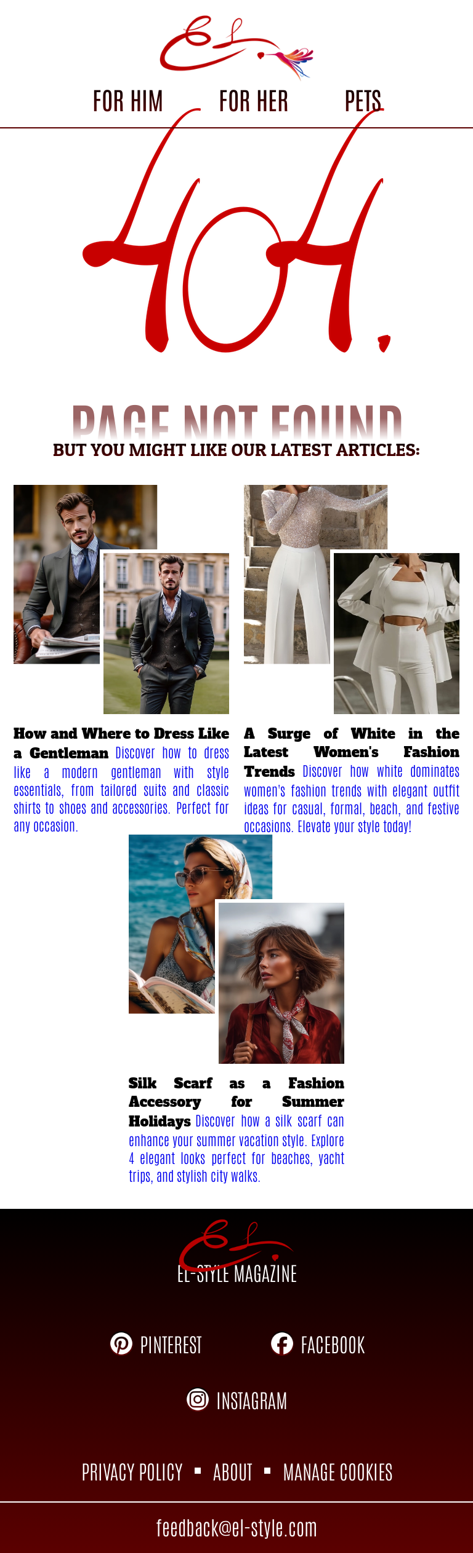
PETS (362, 99)
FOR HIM (127, 99)
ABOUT (232, 1470)
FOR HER (253, 99)
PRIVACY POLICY (131, 1470)
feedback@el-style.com (236, 1526)
